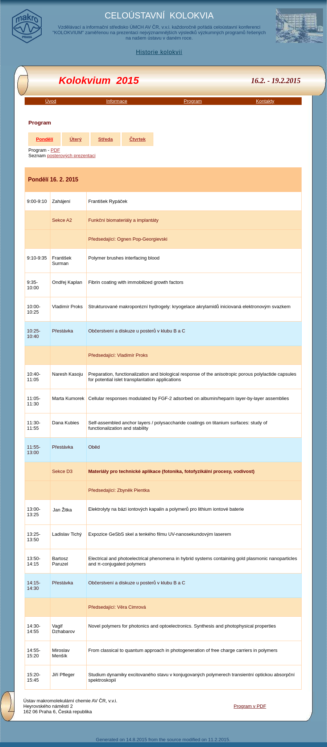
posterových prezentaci (71, 155)
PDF (55, 150)
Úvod (50, 101)
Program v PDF (250, 706)
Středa (105, 139)
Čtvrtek (137, 139)
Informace (116, 101)
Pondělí (44, 139)
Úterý (76, 139)
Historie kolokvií (159, 52)
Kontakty (265, 101)
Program (193, 101)
